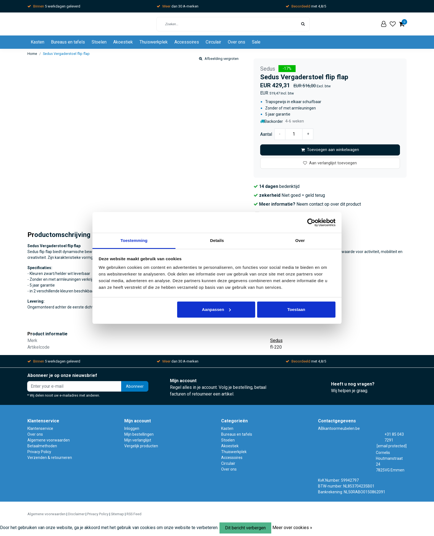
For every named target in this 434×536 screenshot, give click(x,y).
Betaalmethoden (42, 446)
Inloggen (131, 428)
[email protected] (392, 446)
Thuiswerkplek (154, 42)
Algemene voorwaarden (48, 440)
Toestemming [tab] (134, 240)
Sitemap (117, 514)
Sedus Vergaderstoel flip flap (66, 54)
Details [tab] (217, 240)
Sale (256, 42)
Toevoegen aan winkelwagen (330, 149)
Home (32, 54)
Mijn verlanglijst (137, 440)
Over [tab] (300, 240)
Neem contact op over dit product (328, 204)
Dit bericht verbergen (245, 527)
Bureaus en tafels (68, 42)
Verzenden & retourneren (49, 457)
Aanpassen (216, 309)
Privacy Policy (39, 452)
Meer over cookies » (292, 527)
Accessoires (186, 42)
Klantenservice (40, 428)
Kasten (37, 42)
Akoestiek (123, 42)
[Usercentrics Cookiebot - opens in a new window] (311, 222)
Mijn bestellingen (139, 434)
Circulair (213, 42)
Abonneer (135, 386)
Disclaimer (76, 514)
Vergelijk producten (141, 446)
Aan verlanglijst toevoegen (330, 163)
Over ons (236, 42)
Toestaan (296, 309)
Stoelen (99, 42)
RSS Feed (133, 514)
